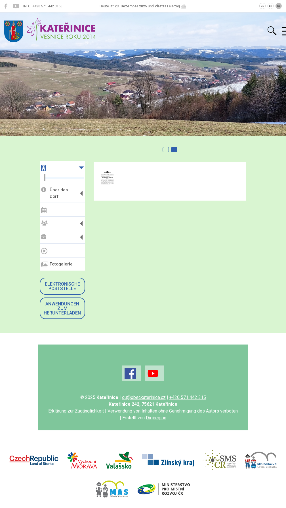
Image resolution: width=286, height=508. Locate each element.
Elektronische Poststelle (62, 286)
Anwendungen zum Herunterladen (62, 308)
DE (278, 6)
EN (270, 6)
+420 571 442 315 (187, 397)
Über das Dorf (54, 193)
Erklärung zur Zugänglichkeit (76, 411)
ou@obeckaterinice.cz (144, 397)
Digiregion (156, 417)
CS (262, 6)
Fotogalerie (57, 265)
